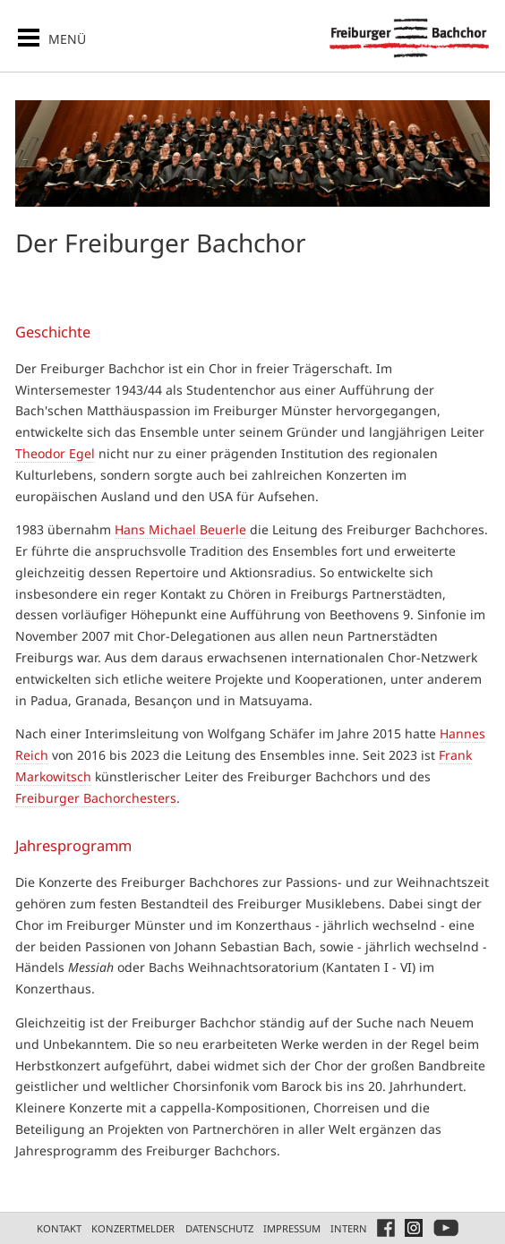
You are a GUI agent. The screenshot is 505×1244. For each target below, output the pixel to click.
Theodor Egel (55, 453)
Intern (348, 1228)
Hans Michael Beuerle (180, 529)
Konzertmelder (133, 1228)
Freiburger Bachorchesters (95, 797)
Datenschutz (219, 1228)
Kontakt (59, 1228)
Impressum (292, 1228)
